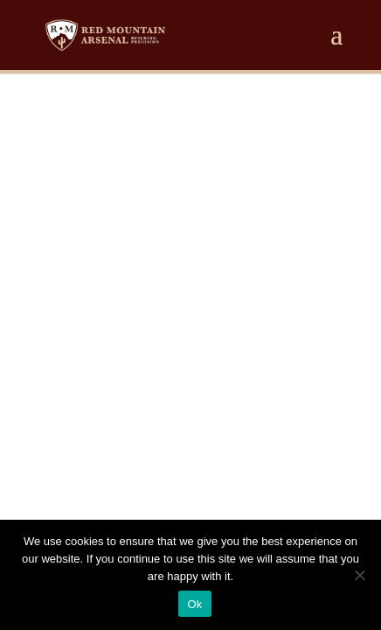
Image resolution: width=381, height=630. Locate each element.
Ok (194, 604)
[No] (359, 575)
